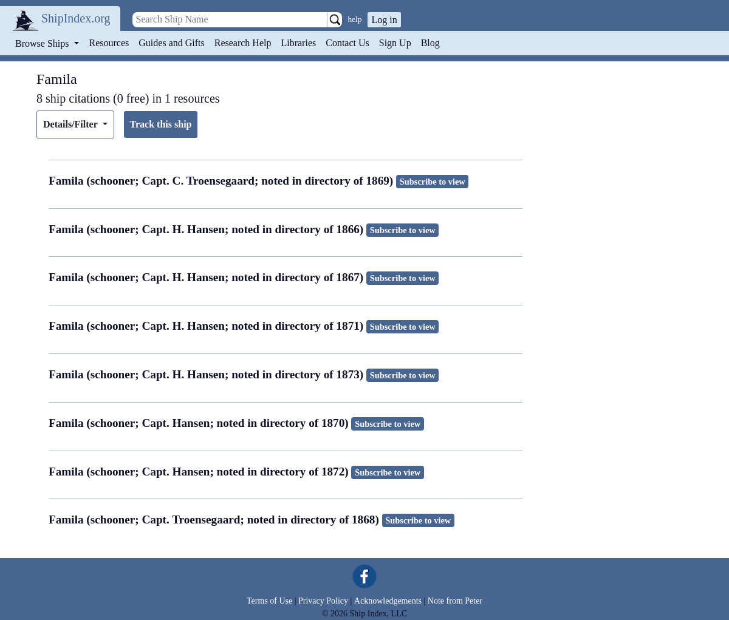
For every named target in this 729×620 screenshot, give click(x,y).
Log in (384, 20)
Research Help (243, 43)
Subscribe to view (432, 181)
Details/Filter (71, 124)
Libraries (298, 43)
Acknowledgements (388, 600)
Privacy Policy (323, 600)
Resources (109, 43)
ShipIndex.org (76, 18)
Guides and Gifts (171, 43)
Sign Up (395, 43)
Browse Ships (43, 43)
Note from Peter (455, 600)
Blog (430, 43)
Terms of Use (269, 600)
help (355, 19)
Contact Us (347, 43)
